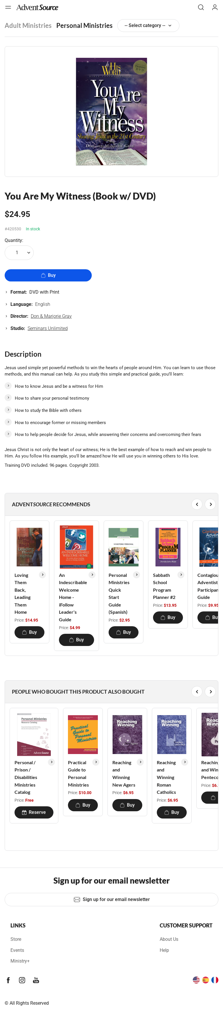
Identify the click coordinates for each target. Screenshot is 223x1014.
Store (15, 939)
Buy (48, 275)
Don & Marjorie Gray (51, 316)
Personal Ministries (84, 25)
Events (17, 950)
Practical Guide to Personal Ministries (78, 773)
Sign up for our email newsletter (111, 899)
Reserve (34, 812)
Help (164, 950)
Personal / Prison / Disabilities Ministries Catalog (26, 777)
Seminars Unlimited (48, 328)
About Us (169, 939)
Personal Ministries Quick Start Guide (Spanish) (119, 593)
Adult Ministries (28, 25)
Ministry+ (20, 961)
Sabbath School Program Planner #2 (164, 586)
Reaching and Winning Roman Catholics (166, 777)
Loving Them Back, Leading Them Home (22, 593)
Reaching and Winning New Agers (123, 773)
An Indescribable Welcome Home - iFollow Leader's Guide (73, 597)
